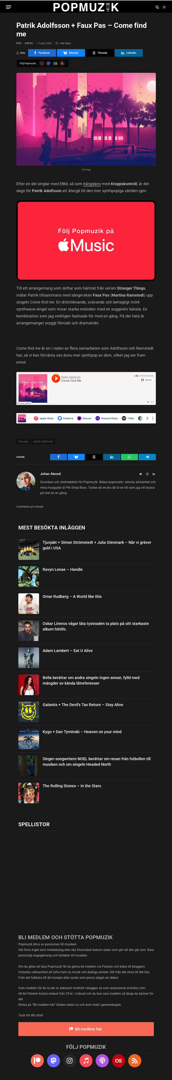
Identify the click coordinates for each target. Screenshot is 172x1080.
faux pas (23, 441)
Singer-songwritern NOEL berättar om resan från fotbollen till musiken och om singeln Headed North (97, 761)
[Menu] (8, 7)
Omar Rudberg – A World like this (72, 596)
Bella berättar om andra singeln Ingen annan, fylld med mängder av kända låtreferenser (91, 680)
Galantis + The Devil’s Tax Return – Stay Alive (83, 704)
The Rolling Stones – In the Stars (72, 785)
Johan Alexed (50, 474)
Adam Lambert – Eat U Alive (68, 650)
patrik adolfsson (43, 441)
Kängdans (92, 183)
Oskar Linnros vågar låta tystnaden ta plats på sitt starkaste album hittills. (96, 626)
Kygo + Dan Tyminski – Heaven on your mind (82, 731)
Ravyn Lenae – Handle (63, 569)
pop (19, 43)
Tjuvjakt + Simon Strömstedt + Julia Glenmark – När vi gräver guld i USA (97, 545)
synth (29, 43)
